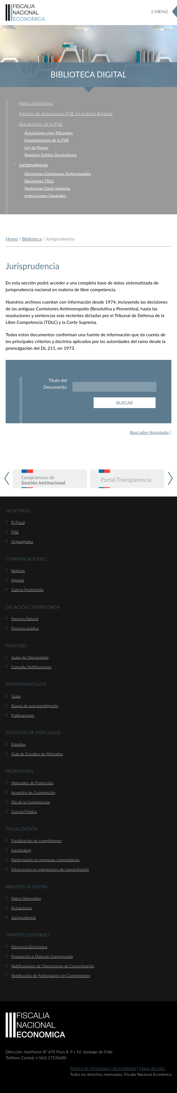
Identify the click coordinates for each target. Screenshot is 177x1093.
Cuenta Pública (24, 811)
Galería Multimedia (27, 589)
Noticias (18, 570)
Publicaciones (22, 715)
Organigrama (22, 541)
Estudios (18, 744)
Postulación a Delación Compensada (42, 956)
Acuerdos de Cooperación (33, 792)
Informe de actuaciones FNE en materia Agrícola (65, 113)
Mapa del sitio (152, 1068)
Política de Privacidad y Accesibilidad (103, 1068)
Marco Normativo (36, 103)
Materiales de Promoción (32, 782)
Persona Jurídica (25, 628)
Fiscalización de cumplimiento (36, 840)
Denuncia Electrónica (29, 946)
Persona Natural (24, 618)
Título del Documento (55, 383)
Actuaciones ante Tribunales (49, 132)
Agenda (17, 580)
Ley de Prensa (36, 147)
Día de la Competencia (30, 802)
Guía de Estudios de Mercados (37, 753)
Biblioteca (31, 238)
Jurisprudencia (33, 164)
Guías (16, 696)
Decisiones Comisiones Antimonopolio (58, 173)
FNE (15, 531)
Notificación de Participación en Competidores (50, 975)
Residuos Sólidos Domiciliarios (51, 154)
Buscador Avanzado (150, 432)
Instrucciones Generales (45, 195)
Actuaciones (21, 907)
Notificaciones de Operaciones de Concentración (52, 965)
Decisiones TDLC (39, 181)
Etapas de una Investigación (34, 705)
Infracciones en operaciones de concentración (50, 869)
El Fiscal (18, 522)
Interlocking (21, 850)
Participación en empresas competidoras (45, 859)
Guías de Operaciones (29, 657)
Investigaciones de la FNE (47, 140)
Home (12, 238)
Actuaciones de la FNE (41, 123)
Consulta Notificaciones (31, 666)
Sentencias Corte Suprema (47, 188)
